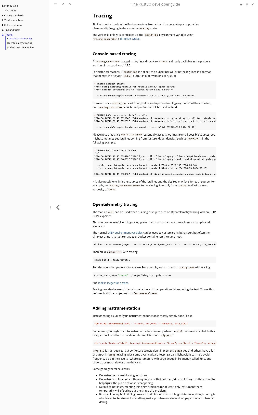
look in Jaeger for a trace (113, 283)
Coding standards (13, 15)
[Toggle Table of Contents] (55, 4)
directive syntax (130, 39)
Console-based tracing (19, 38)
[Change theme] (63, 4)
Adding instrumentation (20, 47)
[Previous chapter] (58, 207)
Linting (11, 10)
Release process (12, 25)
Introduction (10, 5)
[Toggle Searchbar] (70, 4)
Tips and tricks (11, 29)
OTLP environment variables (125, 232)
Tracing (7, 34)
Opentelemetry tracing (19, 42)
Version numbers (12, 20)
